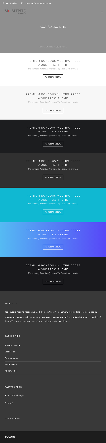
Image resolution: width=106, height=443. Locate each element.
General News (11, 364)
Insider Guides (11, 371)
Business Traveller (12, 345)
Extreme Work (11, 358)
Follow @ (9, 403)
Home (41, 47)
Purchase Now (53, 77)
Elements (49, 47)
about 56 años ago (15, 395)
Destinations (10, 352)
